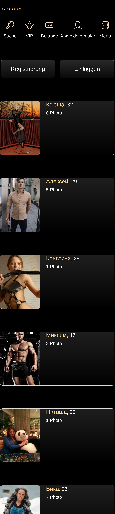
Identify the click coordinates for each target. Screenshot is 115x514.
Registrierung (28, 69)
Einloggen (87, 69)
